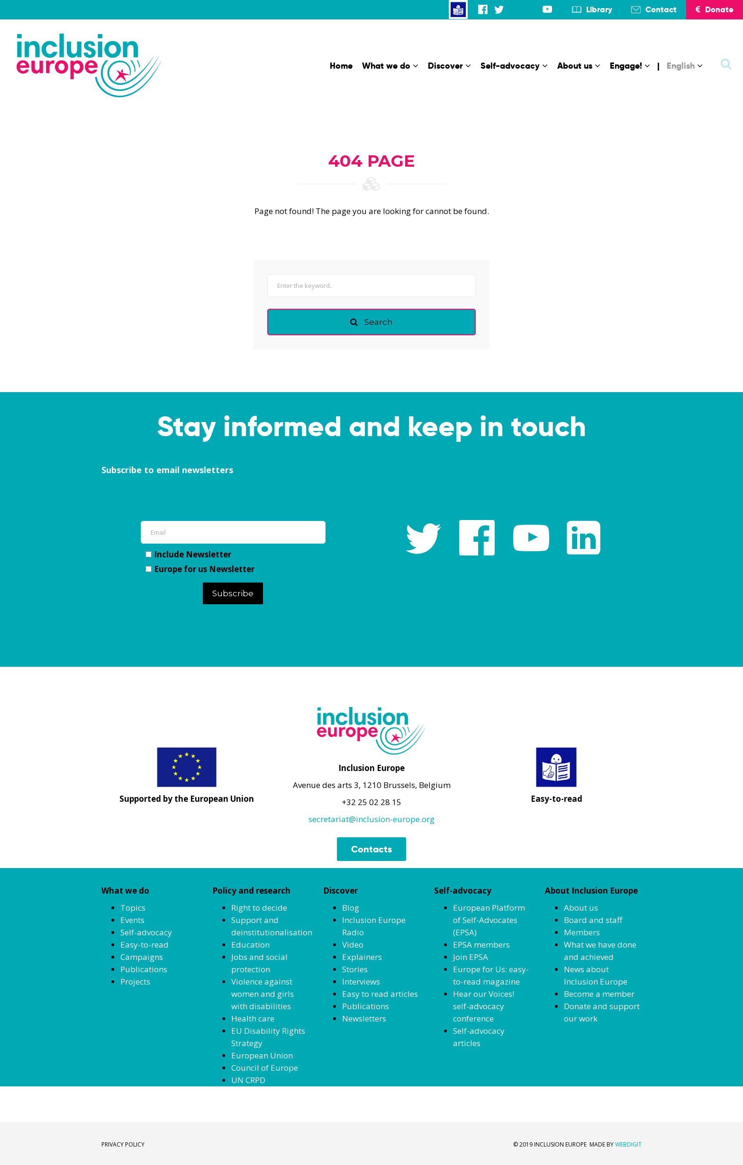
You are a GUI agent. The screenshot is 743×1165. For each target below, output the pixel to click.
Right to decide (259, 907)
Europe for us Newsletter (199, 569)
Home (341, 65)
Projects (135, 981)
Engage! (630, 65)
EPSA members (481, 944)
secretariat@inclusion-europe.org (371, 819)
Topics (132, 907)
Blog (350, 907)
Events (132, 919)
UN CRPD (248, 1080)
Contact (661, 9)
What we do (390, 65)
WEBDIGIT (628, 1144)
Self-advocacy (514, 65)
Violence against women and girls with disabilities (262, 994)
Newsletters (364, 1018)
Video (352, 944)
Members (582, 932)
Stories (355, 969)
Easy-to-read (144, 944)
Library (599, 9)
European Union (262, 1055)
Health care (252, 1018)
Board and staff (593, 919)
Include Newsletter (188, 554)
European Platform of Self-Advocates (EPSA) (489, 920)
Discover (449, 65)
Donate (715, 9)
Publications (143, 969)
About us (578, 65)
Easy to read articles (380, 993)
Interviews (361, 981)
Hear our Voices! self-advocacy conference (483, 1006)
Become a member (599, 993)
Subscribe (233, 593)
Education (250, 944)
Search (371, 322)
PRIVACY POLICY (123, 1144)
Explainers (362, 956)
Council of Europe (264, 1067)
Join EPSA (470, 956)
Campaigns (141, 956)
